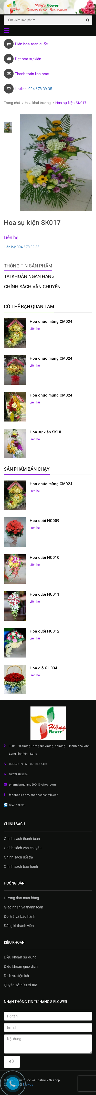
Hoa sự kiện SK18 (45, 432)
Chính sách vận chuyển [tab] (32, 286)
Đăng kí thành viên (19, 926)
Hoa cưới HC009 (44, 520)
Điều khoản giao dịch (21, 966)
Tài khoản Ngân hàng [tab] (29, 276)
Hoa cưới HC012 (44, 631)
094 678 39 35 (40, 89)
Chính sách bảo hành (21, 866)
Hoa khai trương (38, 103)
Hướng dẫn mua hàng (21, 898)
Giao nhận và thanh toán (23, 907)
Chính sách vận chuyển (22, 848)
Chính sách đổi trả (18, 857)
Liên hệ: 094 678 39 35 (21, 247)
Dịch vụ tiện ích (16, 976)
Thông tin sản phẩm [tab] (28, 265)
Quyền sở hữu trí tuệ (20, 985)
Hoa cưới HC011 (44, 594)
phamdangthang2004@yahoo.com (32, 784)
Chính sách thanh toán (22, 839)
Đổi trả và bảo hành (19, 916)
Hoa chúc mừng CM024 (51, 321)
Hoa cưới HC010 (44, 557)
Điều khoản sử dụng (20, 957)
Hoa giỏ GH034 (43, 668)
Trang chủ (12, 103)
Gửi (12, 1062)
